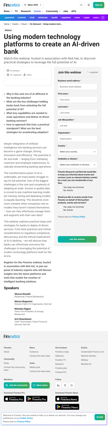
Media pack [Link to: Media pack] (35, 367)
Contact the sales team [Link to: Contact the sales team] (40, 371)
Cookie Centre (26, 418)
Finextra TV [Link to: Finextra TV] (60, 360)
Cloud (24, 24)
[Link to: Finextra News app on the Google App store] (67, 407)
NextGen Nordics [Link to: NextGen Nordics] (88, 356)
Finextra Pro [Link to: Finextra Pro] (60, 372)
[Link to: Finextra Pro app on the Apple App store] (14, 399)
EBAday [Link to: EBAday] (84, 360)
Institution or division (68, 159)
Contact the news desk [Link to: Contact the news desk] (40, 356)
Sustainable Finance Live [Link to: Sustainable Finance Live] (92, 352)
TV (16, 11)
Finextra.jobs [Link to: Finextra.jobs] (61, 368)
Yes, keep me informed (73, 187)
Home (6, 24)
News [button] (7, 11)
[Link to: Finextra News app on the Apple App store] (67, 399)
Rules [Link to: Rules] (6, 363)
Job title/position (66, 120)
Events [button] (37, 11)
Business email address (69, 81)
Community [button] (52, 11)
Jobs (65, 11)
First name (63, 94)
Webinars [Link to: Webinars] (59, 356)
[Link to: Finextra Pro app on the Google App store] (36, 399)
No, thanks (68, 190)
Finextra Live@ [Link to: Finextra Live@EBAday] (62, 352)
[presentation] (77, 226)
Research (26, 11)
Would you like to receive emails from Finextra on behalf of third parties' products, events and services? (75, 200)
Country (62, 146)
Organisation (64, 133)
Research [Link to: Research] (59, 364)
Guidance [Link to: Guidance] (34, 352)
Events (15, 24)
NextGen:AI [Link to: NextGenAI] (86, 364)
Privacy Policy (79, 217)
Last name (63, 107)
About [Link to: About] (6, 352)
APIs (73, 11)
